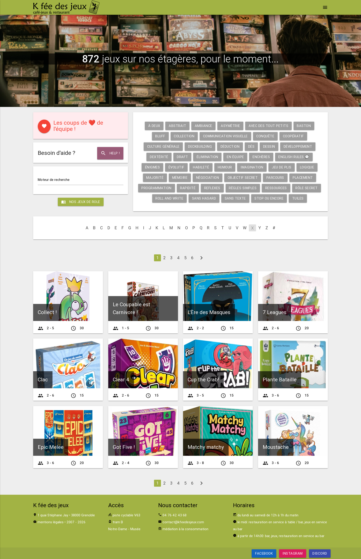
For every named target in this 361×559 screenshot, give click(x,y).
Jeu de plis (282, 167)
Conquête (266, 136)
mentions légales (51, 522)
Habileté (201, 167)
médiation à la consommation (185, 529)
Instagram (292, 553)
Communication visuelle (226, 136)
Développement (298, 146)
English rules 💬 (294, 157)
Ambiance (203, 126)
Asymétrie (230, 126)
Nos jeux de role (80, 202)
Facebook (264, 553)
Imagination (252, 167)
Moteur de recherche (54, 179)
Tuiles (299, 198)
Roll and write (169, 198)
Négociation (207, 177)
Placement (303, 177)
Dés (252, 146)
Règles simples (244, 188)
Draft (181, 157)
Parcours (276, 177)
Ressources (277, 188)
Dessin (270, 146)
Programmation (156, 188)
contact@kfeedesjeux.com (183, 522)
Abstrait (177, 126)
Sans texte (235, 198)
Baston (304, 126)
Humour (225, 167)
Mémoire (179, 177)
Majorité (154, 177)
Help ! (110, 153)
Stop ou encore (269, 198)
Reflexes (212, 188)
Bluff (159, 136)
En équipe (235, 157)
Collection (183, 136)
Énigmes (151, 167)
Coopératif (295, 136)
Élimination (207, 157)
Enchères (261, 157)
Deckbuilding (200, 146)
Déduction (230, 146)
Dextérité (158, 157)
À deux (154, 126)
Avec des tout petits (269, 126)
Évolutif (176, 167)
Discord (319, 553)
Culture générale (162, 146)
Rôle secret (308, 188)
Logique (308, 167)
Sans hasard (204, 198)
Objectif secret (242, 177)
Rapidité (188, 188)
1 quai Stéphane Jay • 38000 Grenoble (66, 515)
